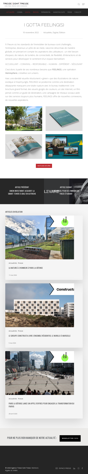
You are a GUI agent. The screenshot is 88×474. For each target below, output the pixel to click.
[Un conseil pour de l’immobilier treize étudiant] (66, 191)
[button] (83, 4)
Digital (27, 12)
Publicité (78, 12)
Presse (69, 12)
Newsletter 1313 (70, 438)
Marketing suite (59, 12)
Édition (35, 12)
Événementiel (46, 12)
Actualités (10, 12)
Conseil (19, 12)
